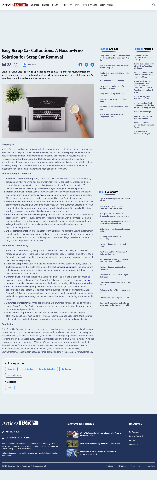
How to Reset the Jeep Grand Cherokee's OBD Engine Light (112, 214)
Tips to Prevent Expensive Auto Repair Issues (113, 206)
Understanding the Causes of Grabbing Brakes (113, 244)
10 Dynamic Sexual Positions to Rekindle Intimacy (143, 58)
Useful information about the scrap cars (113, 113)
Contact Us (134, 455)
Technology (66, 5)
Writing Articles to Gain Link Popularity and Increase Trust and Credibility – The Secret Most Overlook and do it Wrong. (144, 93)
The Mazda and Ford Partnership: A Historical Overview (114, 269)
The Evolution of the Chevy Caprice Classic (112, 261)
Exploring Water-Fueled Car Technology (112, 253)
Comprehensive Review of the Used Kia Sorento (113, 303)
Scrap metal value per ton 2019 (113, 97)
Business (35, 5)
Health (55, 5)
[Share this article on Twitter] (86, 65)
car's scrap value (45, 195)
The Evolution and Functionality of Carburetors (114, 286)
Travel (77, 5)
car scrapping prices (66, 267)
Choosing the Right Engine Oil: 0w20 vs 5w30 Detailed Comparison (113, 235)
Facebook (106, 476)
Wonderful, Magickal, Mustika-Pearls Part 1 (143, 106)
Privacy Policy (149, 476)
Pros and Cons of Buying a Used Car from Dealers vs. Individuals (114, 278)
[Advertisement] (78, 26)
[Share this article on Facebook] (80, 65)
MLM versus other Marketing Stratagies (143, 147)
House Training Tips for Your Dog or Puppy (144, 130)
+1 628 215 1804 (13, 440)
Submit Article (106, 5)
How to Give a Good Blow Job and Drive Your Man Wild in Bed (144, 67)
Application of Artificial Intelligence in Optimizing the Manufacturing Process (144, 116)
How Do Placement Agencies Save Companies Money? (142, 139)
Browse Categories (138, 445)
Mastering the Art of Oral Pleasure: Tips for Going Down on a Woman (143, 79)
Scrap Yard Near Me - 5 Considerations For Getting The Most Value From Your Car (114, 58)
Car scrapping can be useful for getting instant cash (114, 90)
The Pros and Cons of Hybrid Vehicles (112, 319)
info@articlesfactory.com (19, 446)
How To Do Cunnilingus (144, 124)
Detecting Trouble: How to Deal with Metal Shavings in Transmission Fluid (113, 329)
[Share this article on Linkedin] (92, 65)
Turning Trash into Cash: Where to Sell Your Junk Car (115, 76)
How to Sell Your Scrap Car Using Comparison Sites (114, 121)
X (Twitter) (119, 476)
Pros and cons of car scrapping (113, 83)
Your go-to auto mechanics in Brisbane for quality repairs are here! (114, 224)
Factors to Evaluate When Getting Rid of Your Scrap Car (115, 68)
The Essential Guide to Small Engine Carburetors (112, 294)
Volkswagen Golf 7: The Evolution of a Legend (114, 311)
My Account (134, 440)
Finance (45, 5)
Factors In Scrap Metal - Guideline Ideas (115, 104)
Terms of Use (134, 476)
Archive (132, 450)
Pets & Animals (90, 5)
